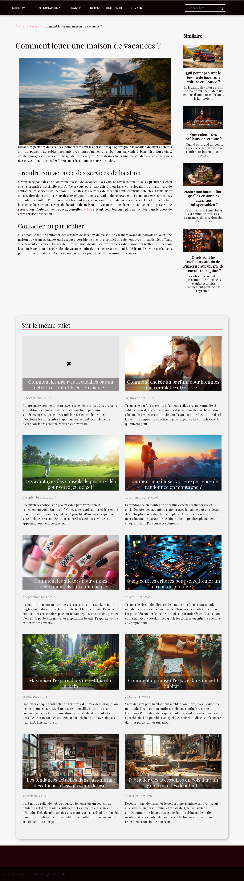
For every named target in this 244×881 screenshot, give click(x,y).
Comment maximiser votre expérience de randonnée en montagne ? (173, 484)
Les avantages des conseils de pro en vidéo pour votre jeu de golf (70, 484)
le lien (87, 209)
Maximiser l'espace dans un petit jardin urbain (71, 683)
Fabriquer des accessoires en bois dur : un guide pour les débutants (173, 782)
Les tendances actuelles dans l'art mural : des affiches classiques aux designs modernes (71, 785)
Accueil (21, 26)
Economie (20, 8)
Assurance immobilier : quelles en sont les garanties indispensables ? (203, 198)
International (50, 8)
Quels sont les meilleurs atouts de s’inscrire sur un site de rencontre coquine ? (203, 264)
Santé (76, 8)
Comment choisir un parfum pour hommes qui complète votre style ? (173, 384)
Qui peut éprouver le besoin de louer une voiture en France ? (203, 77)
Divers (136, 8)
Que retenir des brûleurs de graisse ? (203, 136)
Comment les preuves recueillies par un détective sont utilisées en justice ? (70, 384)
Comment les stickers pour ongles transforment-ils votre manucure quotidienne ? (70, 586)
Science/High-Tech (106, 8)
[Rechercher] (205, 8)
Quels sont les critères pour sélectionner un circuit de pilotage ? (173, 584)
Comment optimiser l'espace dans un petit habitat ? (173, 683)
